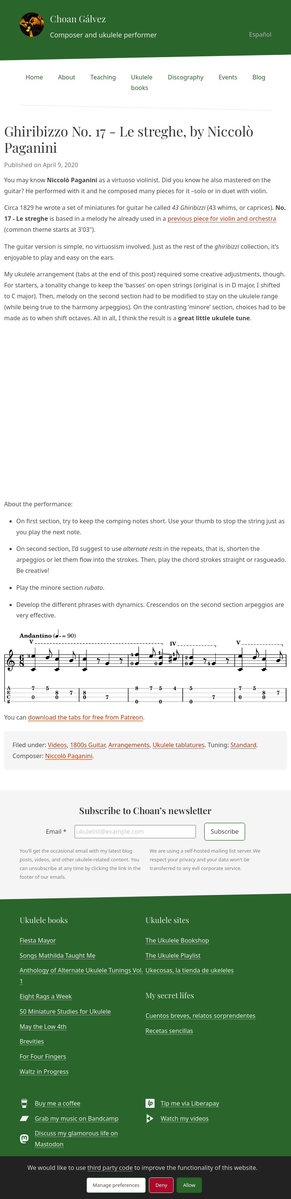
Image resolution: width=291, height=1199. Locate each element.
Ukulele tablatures (179, 745)
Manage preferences (116, 1185)
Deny (161, 1185)
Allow (189, 1185)
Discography (185, 77)
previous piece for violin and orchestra (221, 218)
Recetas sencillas (169, 1031)
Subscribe (224, 831)
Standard (243, 745)
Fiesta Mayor (38, 940)
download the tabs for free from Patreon (85, 717)
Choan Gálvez (78, 18)
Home (34, 77)
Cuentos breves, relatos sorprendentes (200, 1015)
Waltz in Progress (44, 1071)
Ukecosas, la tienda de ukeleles (190, 970)
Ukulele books (141, 82)
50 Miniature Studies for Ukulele (65, 1011)
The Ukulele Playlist (173, 955)
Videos (57, 745)
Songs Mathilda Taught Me (57, 955)
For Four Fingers (43, 1056)
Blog (258, 77)
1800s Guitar (87, 745)
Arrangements (128, 745)
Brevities (32, 1041)
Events (228, 77)
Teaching (103, 77)
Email (56, 831)
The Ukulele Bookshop (177, 940)
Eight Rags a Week (46, 996)
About (66, 77)
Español (260, 34)
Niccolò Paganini (68, 756)
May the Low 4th (43, 1026)
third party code (110, 1167)
